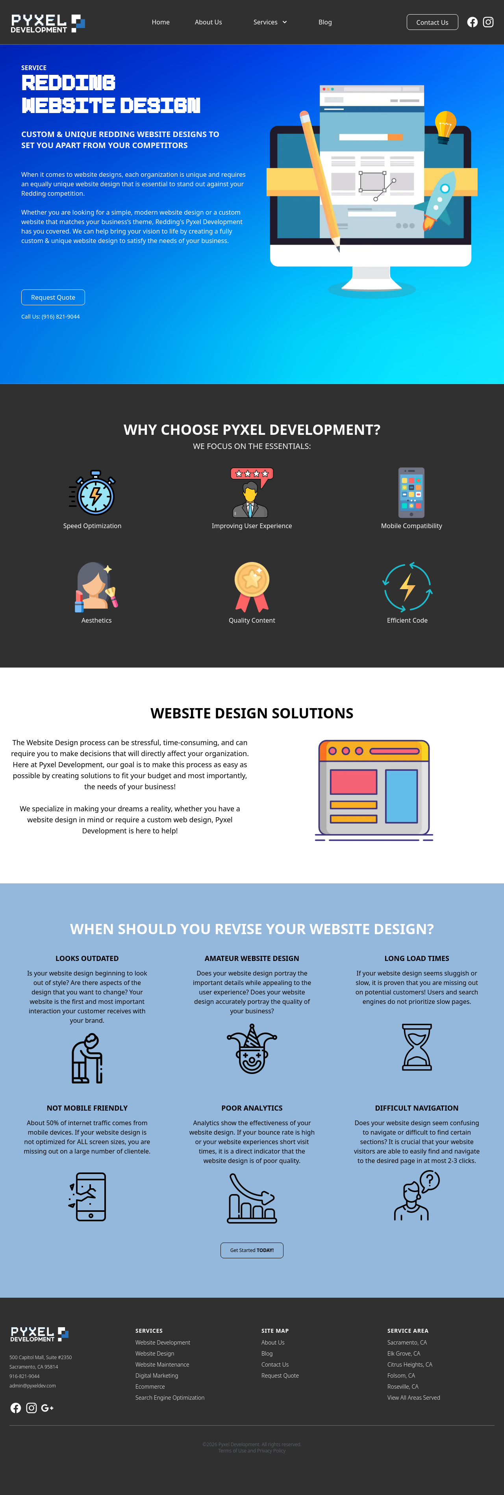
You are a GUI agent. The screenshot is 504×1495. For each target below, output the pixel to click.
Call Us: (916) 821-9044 (50, 316)
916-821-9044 (24, 1376)
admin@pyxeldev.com (32, 1385)
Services (271, 22)
